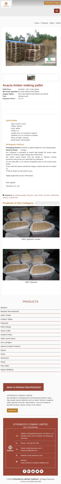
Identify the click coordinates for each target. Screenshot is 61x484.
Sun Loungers (6, 342)
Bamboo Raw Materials (10, 311)
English (57, 3)
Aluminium (5, 358)
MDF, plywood (31, 282)
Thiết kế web (24, 481)
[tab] (5, 112)
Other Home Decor (8, 339)
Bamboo (4, 308)
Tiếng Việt (48, 3)
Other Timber (6, 315)
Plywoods (4, 323)
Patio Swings (6, 327)
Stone (3, 354)
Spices (3, 350)
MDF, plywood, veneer (31, 239)
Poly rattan (5, 366)
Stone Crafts (6, 331)
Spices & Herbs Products (10, 346)
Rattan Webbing (7, 370)
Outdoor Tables (7, 319)
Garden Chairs (6, 335)
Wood (3, 362)
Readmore (12, 410)
